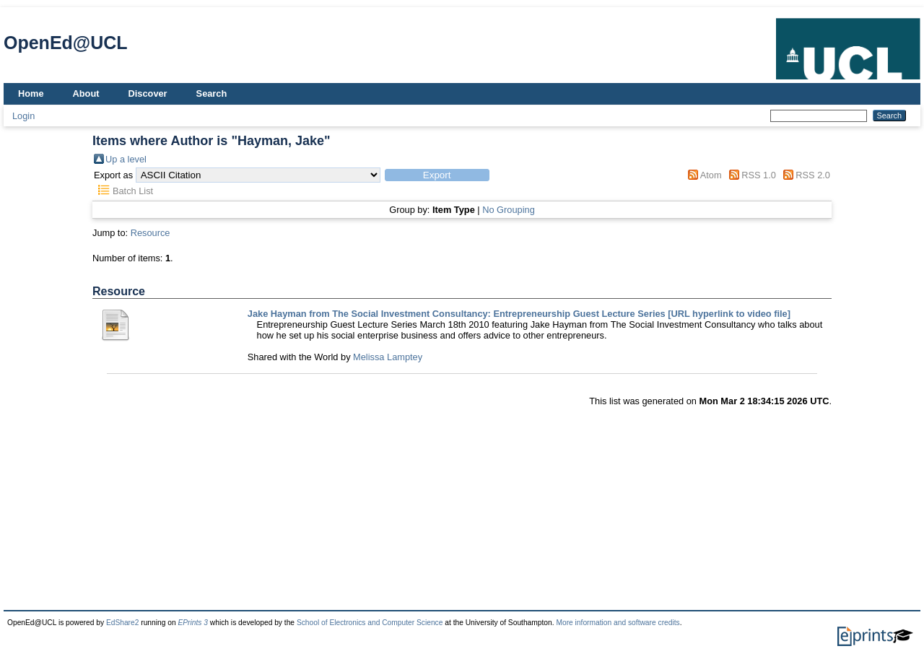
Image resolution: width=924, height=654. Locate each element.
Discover (147, 93)
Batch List (133, 191)
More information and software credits (617, 623)
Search (211, 93)
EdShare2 (122, 623)
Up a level (126, 159)
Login (23, 115)
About (86, 93)
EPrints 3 (193, 623)
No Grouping (508, 209)
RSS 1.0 (758, 175)
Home (31, 93)
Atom (711, 175)
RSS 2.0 (813, 175)
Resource (150, 232)
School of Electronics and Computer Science (370, 623)
